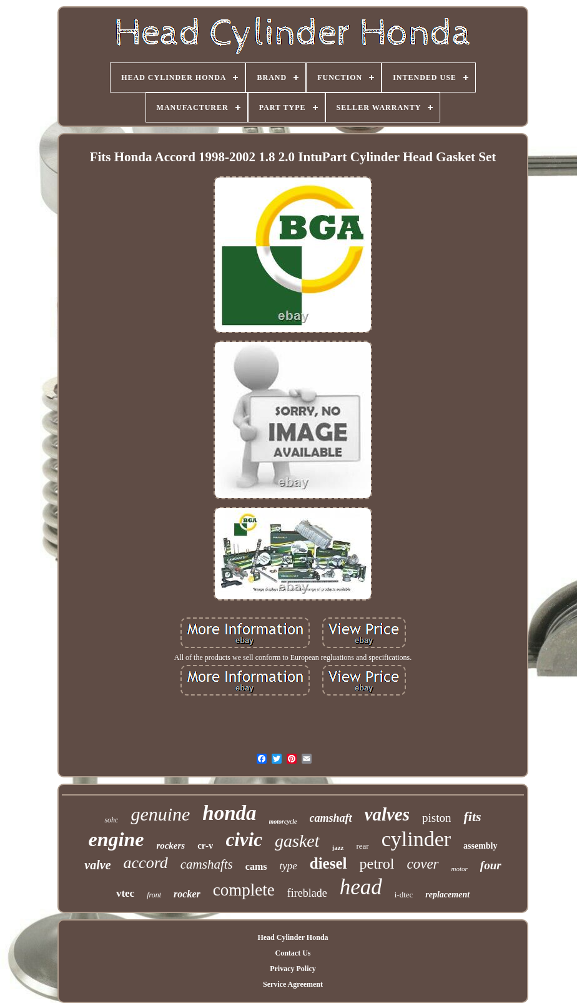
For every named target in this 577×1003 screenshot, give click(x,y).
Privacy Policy (293, 968)
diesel (328, 863)
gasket (297, 841)
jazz (338, 847)
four (490, 865)
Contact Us (292, 953)
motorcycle (283, 821)
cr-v (205, 846)
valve (97, 865)
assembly (480, 846)
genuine (160, 814)
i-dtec (404, 894)
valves (387, 814)
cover (422, 864)
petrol (376, 864)
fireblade (307, 893)
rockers (170, 846)
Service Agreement (293, 984)
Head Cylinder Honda (292, 937)
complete (244, 890)
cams (256, 866)
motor (459, 868)
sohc (111, 820)
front (154, 895)
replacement (447, 894)
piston (436, 817)
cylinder (416, 839)
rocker (187, 894)
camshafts (206, 864)
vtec (125, 893)
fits (472, 816)
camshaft (331, 818)
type (288, 866)
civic (243, 840)
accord (146, 863)
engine (116, 839)
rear (362, 846)
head (361, 887)
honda (229, 813)
